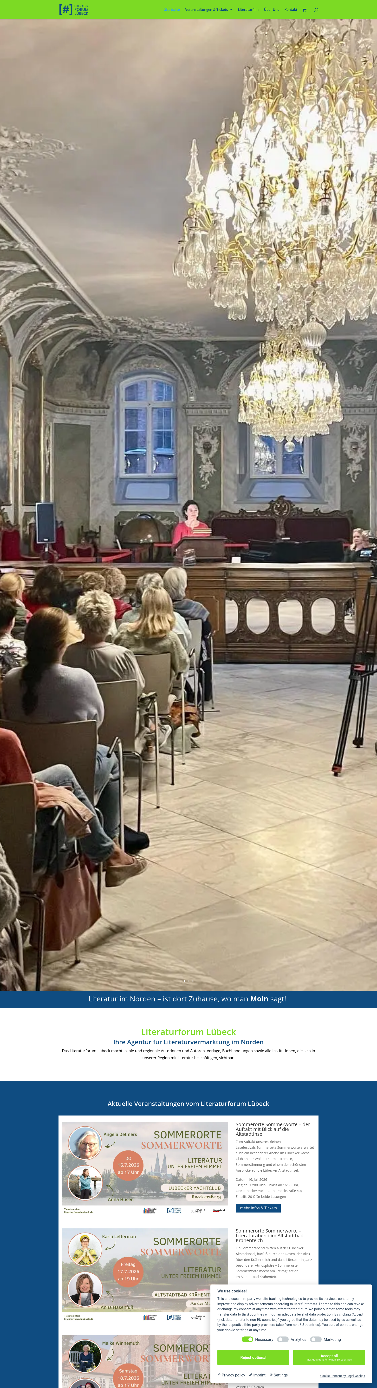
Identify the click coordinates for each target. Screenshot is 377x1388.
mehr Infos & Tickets (258, 1208)
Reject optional (253, 1357)
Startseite (172, 10)
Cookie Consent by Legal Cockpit (342, 1376)
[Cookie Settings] (278, 1375)
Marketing (332, 1339)
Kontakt (290, 10)
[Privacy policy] (231, 1375)
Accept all (329, 1358)
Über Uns (271, 10)
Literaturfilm (248, 10)
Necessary (264, 1339)
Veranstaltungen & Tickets (206, 10)
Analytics (298, 1339)
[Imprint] (257, 1375)
